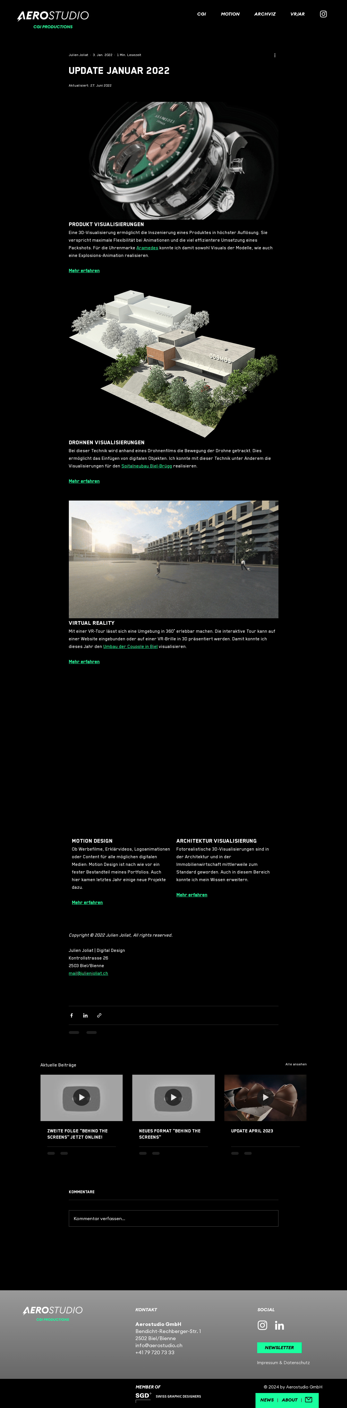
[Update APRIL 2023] (265, 1098)
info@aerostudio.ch (158, 1345)
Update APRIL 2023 (252, 1131)
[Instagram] (323, 13)
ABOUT (289, 1400)
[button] (279, 1347)
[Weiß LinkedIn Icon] (279, 1325)
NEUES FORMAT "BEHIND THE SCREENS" (170, 1134)
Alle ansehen (296, 1064)
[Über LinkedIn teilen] (85, 1015)
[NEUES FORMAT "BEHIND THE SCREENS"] (173, 1098)
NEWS (267, 1400)
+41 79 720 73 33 (154, 1352)
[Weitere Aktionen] (275, 54)
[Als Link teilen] (99, 1015)
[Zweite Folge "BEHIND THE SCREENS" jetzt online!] (82, 1098)
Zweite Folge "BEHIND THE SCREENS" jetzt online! (77, 1134)
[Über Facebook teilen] (71, 1015)
